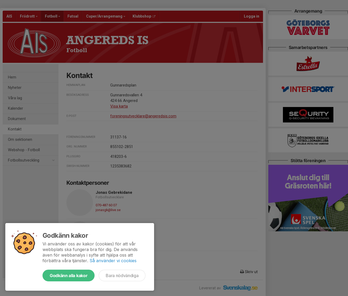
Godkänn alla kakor (68, 275)
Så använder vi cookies (113, 260)
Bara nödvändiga (122, 275)
